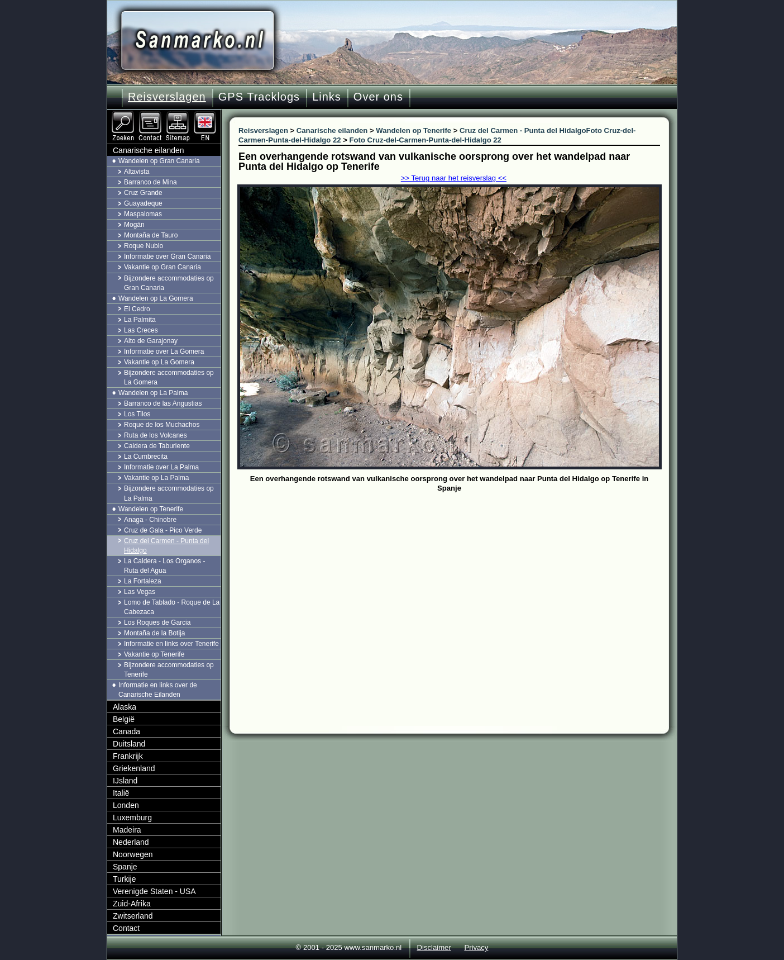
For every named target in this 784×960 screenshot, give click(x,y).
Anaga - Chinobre (150, 520)
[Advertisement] (457, 579)
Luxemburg (132, 817)
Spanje (125, 866)
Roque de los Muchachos (161, 425)
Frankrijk (128, 756)
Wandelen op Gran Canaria (159, 161)
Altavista (136, 171)
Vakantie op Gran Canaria (162, 267)
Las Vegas (139, 592)
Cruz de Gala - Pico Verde (163, 530)
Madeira (127, 829)
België (124, 719)
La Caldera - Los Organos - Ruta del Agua (164, 565)
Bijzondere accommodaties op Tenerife (169, 669)
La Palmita (140, 320)
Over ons (378, 97)
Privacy (476, 947)
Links (326, 97)
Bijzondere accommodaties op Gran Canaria (169, 283)
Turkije (124, 879)
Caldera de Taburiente (157, 446)
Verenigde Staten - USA (154, 891)
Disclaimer (434, 947)
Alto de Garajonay (151, 341)
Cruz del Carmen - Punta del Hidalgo (166, 545)
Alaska (124, 706)
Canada (126, 731)
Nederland (131, 842)
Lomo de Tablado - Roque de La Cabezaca (171, 607)
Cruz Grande (143, 193)
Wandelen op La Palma (153, 393)
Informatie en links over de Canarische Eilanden (157, 689)
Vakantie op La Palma (156, 478)
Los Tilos (137, 414)
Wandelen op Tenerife (150, 509)
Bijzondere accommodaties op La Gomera (169, 377)
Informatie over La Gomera (164, 351)
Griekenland (134, 768)
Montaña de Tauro (151, 235)
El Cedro (137, 309)
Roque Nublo (143, 246)
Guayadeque (143, 203)
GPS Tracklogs (259, 97)
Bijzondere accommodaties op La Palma (169, 493)
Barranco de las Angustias (163, 403)
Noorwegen (133, 854)
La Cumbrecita (146, 456)
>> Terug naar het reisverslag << (453, 178)
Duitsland (129, 743)
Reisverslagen (167, 97)
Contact (126, 928)
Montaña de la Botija (154, 633)
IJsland (125, 780)
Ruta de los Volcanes (155, 435)
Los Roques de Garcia (157, 622)
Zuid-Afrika (132, 903)
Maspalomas (143, 214)
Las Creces (141, 330)
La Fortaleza (142, 581)
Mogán (134, 225)
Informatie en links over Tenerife (171, 644)
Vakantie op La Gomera (159, 362)
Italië (121, 792)
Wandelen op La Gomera (155, 298)
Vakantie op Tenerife (154, 654)
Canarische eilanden (148, 150)
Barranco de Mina (150, 182)
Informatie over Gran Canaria (167, 256)
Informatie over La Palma (161, 467)
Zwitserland (133, 915)
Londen (126, 805)
